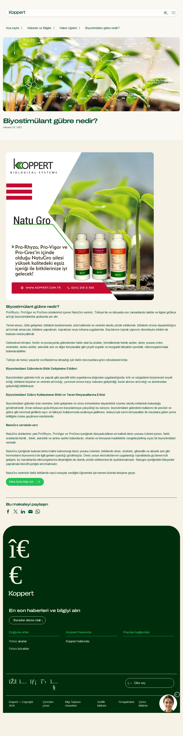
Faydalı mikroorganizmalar (26, 671)
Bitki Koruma (17, 678)
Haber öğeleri (68, 28)
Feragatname (126, 725)
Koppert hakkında (77, 641)
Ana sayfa (12, 28)
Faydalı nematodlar (21, 663)
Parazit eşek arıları (21, 656)
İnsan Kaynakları (76, 656)
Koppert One (131, 641)
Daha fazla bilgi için (25, 482)
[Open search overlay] (166, 12)
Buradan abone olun (29, 620)
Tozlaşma (15, 685)
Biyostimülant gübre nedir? (102, 28)
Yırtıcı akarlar (18, 641)
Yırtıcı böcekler (19, 648)
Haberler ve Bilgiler (39, 28)
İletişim (70, 663)
